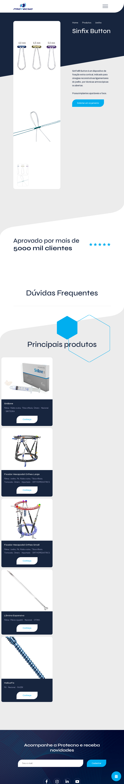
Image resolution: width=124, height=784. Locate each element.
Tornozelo (8, 482)
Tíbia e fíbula (27, 408)
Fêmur (6, 408)
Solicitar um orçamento (88, 103)
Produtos (86, 22)
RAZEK (20, 687)
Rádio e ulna (16, 408)
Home (75, 22)
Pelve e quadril (17, 620)
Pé (18, 478)
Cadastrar (96, 763)
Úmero (36, 408)
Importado (26, 482)
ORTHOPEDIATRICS (41, 482)
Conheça (27, 419)
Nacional (44, 408)
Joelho (98, 22)
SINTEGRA (10, 411)
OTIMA (37, 620)
